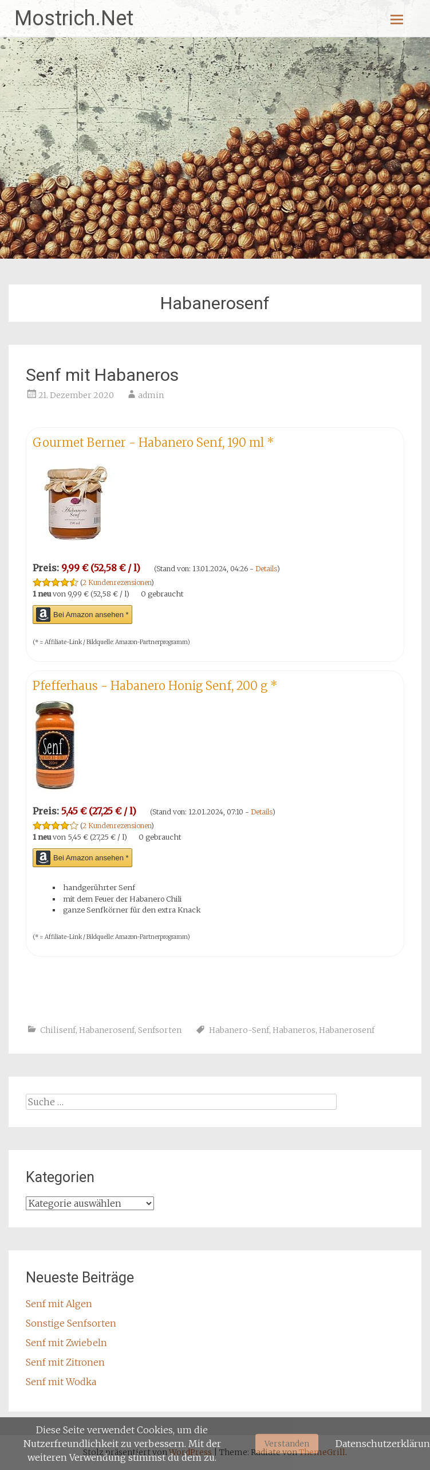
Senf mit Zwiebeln (66, 1342)
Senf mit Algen (59, 1303)
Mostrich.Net (73, 18)
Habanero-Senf (239, 1030)
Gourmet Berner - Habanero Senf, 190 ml (153, 442)
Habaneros (294, 1030)
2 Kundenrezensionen (116, 582)
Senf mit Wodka (61, 1381)
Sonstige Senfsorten (71, 1323)
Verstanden (287, 1443)
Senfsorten (160, 1030)
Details (266, 568)
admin (151, 395)
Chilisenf (58, 1030)
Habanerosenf (107, 1030)
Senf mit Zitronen (65, 1362)
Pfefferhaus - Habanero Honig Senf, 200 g (155, 686)
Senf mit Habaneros (102, 375)
